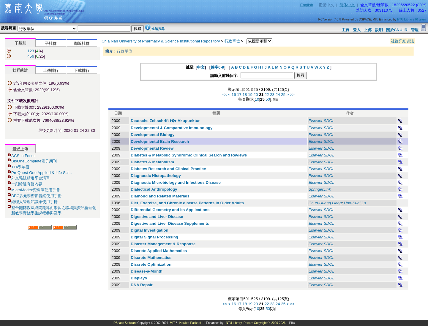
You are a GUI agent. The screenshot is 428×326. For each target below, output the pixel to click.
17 (239, 94)
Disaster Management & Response (163, 244)
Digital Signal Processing (154, 237)
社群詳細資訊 (402, 41)
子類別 (20, 43)
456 (30, 56)
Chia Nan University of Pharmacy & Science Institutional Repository (161, 41)
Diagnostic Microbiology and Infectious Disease (176, 182)
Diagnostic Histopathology (156, 175)
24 (278, 94)
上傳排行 (51, 70)
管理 (414, 30)
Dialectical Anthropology (154, 189)
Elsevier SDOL (321, 120)
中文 (201, 67)
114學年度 (20, 167)
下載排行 (81, 70)
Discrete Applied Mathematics (159, 251)
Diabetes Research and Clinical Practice (168, 169)
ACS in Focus (23, 155)
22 (267, 94)
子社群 (50, 43)
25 (283, 94)
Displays (139, 278)
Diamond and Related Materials (160, 196)
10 (257, 99)
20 (256, 94)
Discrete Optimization (151, 264)
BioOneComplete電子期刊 (34, 161)
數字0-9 (217, 67)
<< (224, 94)
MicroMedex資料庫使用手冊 (35, 190)
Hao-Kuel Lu (355, 203)
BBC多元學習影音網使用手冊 (36, 196)
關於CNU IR (397, 30)
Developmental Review (152, 148)
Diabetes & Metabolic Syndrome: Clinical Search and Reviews (189, 155)
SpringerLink (320, 189)
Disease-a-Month (146, 271)
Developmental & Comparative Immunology (172, 128)
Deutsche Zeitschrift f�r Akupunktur (165, 120)
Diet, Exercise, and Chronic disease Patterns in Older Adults (187, 203)
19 (250, 94)
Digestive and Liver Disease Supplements (170, 223)
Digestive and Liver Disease (157, 216)
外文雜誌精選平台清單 (30, 178)
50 (268, 99)
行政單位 (232, 41)
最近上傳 (20, 149)
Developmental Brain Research (160, 141)
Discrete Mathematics (151, 257)
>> (292, 94)
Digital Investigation (149, 230)
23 (272, 94)
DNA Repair (142, 285)
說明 (379, 30)
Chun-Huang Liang (325, 203)
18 (245, 94)
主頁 (345, 30)
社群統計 (20, 70)
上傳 (368, 30)
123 (30, 51)
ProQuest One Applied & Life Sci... (41, 172)
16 (233, 94)
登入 (357, 30)
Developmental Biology (152, 134)
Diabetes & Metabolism (152, 162)
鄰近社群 (81, 43)
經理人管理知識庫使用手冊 (34, 202)
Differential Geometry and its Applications (170, 210)
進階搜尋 (158, 29)
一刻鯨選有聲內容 (26, 184)
